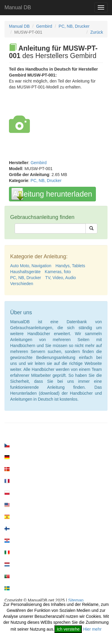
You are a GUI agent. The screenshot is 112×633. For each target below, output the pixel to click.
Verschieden (21, 283)
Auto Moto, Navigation (30, 265)
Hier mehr (92, 629)
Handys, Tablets (70, 265)
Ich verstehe (68, 629)
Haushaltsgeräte (25, 271)
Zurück (96, 32)
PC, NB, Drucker (74, 26)
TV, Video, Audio (60, 277)
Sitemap (75, 600)
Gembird (44, 26)
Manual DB (17, 7)
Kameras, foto (58, 271)
